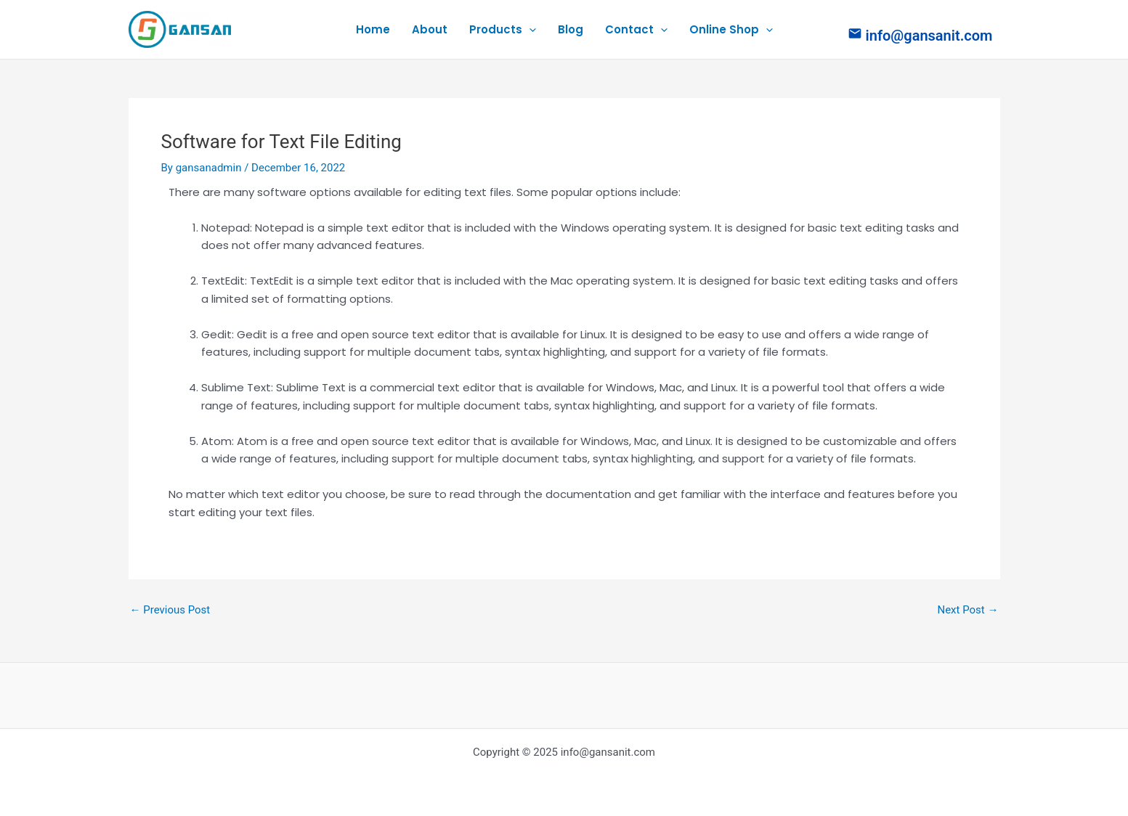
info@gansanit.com (929, 35)
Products (502, 30)
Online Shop (731, 30)
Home (373, 29)
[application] (529, 30)
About (429, 29)
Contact (636, 30)
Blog (570, 29)
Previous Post (170, 610)
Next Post (967, 610)
